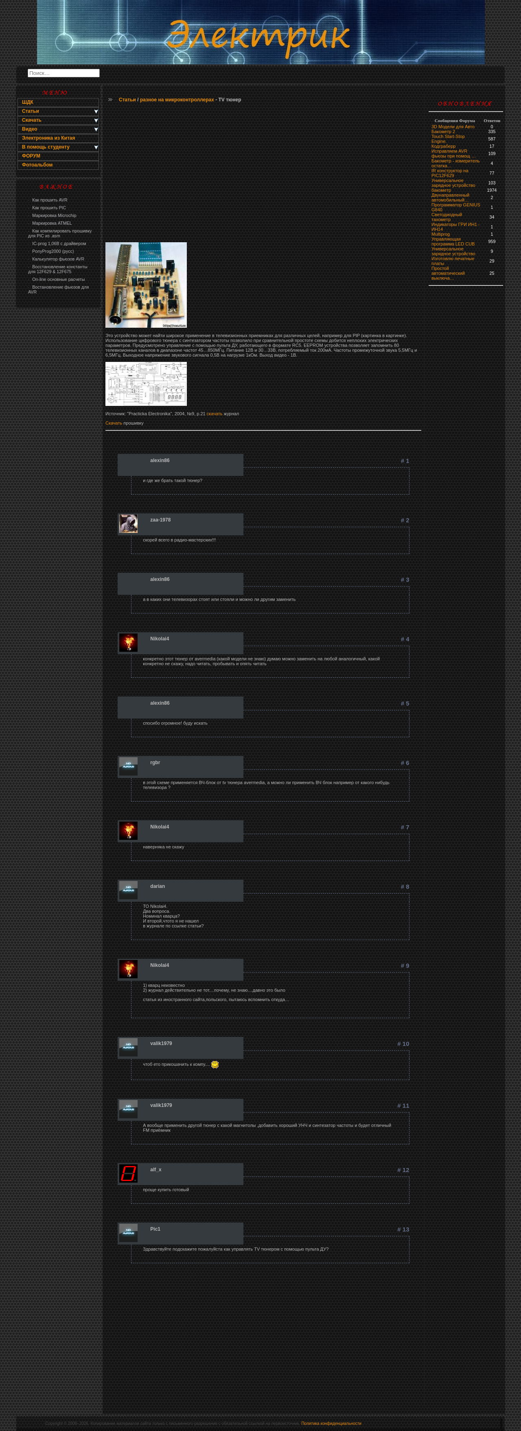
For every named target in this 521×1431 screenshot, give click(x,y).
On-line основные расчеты (56, 279)
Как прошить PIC (47, 207)
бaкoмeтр (441, 190)
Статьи (127, 100)
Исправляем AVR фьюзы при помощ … (453, 153)
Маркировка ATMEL (50, 223)
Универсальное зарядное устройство (453, 183)
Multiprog (440, 234)
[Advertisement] (58, 442)
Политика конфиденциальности (331, 1423)
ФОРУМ (31, 156)
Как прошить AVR (48, 199)
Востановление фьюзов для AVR (58, 289)
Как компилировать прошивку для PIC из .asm (60, 233)
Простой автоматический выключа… (448, 273)
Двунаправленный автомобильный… (450, 197)
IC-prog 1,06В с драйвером (57, 243)
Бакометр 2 (443, 131)
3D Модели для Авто (453, 126)
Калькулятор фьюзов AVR (56, 258)
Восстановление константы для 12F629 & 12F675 (58, 269)
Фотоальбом (37, 165)
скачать (215, 413)
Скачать (114, 423)
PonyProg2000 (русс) (51, 251)
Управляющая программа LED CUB (453, 241)
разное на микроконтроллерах (177, 100)
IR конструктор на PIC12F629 (449, 173)
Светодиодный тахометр (446, 217)
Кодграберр (443, 146)
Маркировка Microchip (52, 215)
